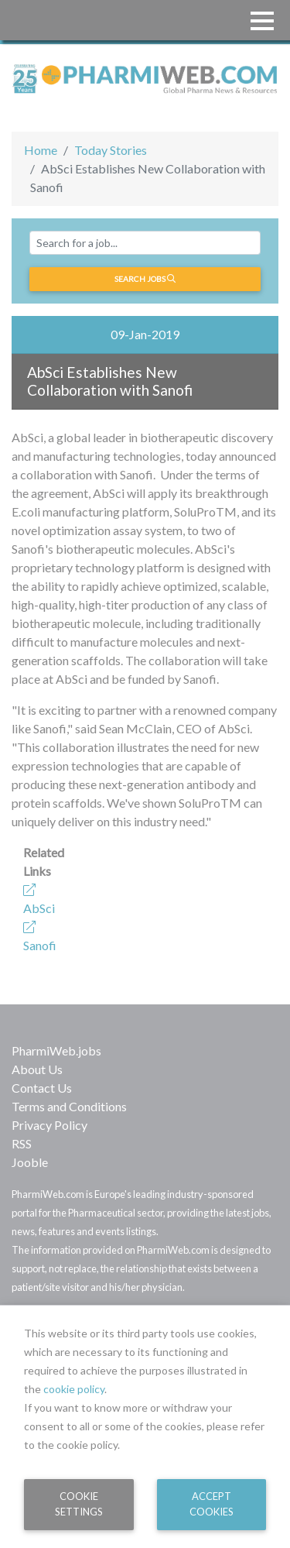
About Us (37, 1069)
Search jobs (145, 278)
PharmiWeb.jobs (56, 1050)
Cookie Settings (79, 1503)
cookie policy (73, 1388)
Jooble (30, 1162)
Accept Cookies (211, 1503)
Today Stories (110, 149)
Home (40, 149)
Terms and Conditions (69, 1106)
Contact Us (42, 1087)
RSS (22, 1143)
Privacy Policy (49, 1124)
